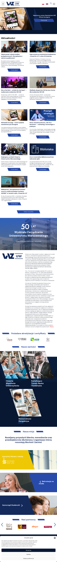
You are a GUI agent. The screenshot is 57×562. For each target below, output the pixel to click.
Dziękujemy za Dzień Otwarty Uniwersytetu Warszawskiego (11, 158)
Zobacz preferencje (28, 558)
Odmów (28, 554)
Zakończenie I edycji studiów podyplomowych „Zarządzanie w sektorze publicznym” (11, 56)
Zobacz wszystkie (28, 212)
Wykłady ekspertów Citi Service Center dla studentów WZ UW (42, 91)
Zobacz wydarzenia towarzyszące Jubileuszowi (28, 241)
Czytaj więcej (14, 70)
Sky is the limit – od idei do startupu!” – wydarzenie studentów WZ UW (13, 91)
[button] (55, 538)
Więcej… (52, 326)
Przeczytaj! (44, 20)
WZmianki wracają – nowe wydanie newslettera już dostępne (12, 123)
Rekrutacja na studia (46, 482)
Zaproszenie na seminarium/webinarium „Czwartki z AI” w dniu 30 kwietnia (43, 55)
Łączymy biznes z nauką (12, 456)
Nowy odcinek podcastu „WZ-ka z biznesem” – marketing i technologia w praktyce (42, 124)
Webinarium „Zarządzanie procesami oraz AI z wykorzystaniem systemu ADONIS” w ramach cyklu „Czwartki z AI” (14, 191)
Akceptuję (28, 550)
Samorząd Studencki (12, 505)
